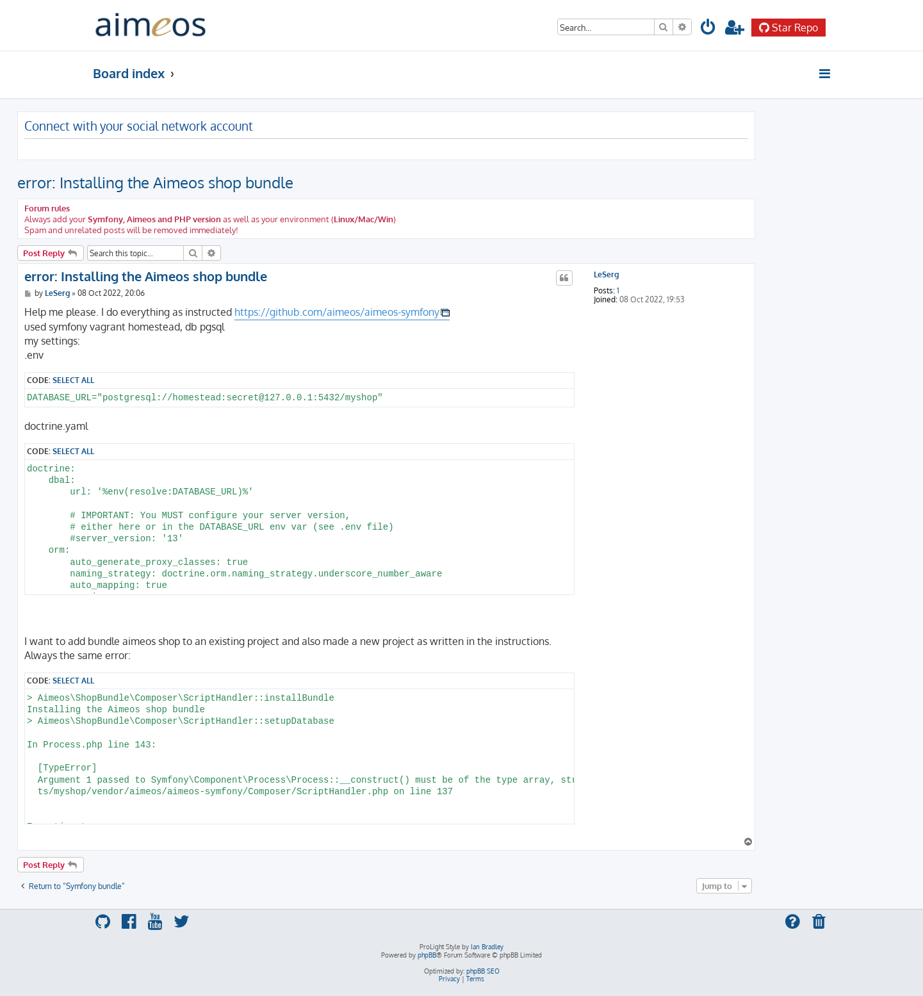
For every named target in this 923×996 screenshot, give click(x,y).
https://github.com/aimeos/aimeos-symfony (336, 312)
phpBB (427, 955)
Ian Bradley (487, 947)
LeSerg (606, 274)
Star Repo (788, 27)
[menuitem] (709, 29)
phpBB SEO (483, 971)
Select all (73, 380)
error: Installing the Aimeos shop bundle (155, 182)
